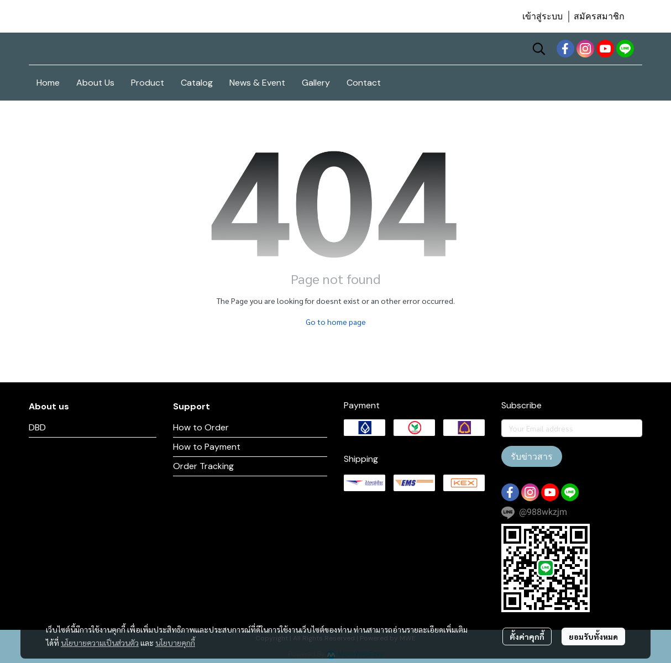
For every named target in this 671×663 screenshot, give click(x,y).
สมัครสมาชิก (599, 16)
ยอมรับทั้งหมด (593, 636)
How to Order (201, 427)
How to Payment (206, 446)
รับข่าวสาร (532, 456)
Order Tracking (203, 466)
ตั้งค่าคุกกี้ (527, 636)
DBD (37, 427)
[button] (539, 48)
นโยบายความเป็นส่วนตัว (100, 643)
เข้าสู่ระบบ (542, 16)
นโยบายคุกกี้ (175, 643)
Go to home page (336, 322)
